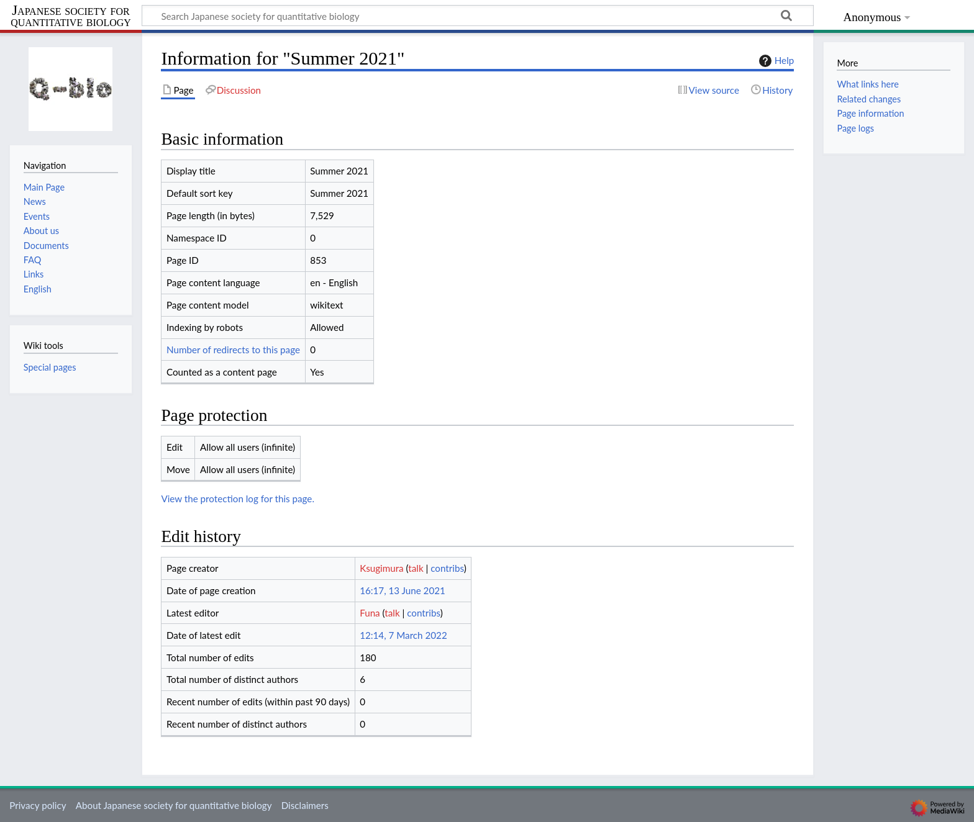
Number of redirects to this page (233, 349)
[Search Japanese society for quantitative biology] (477, 15)
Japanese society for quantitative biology (71, 16)
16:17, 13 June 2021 (402, 590)
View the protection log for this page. (237, 498)
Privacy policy (37, 805)
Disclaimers (305, 805)
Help (775, 61)
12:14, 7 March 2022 (403, 635)
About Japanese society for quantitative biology (174, 805)
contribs (446, 568)
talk (415, 568)
